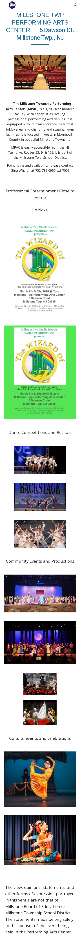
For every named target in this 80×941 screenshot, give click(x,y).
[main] (40, 28)
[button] (4, 5)
